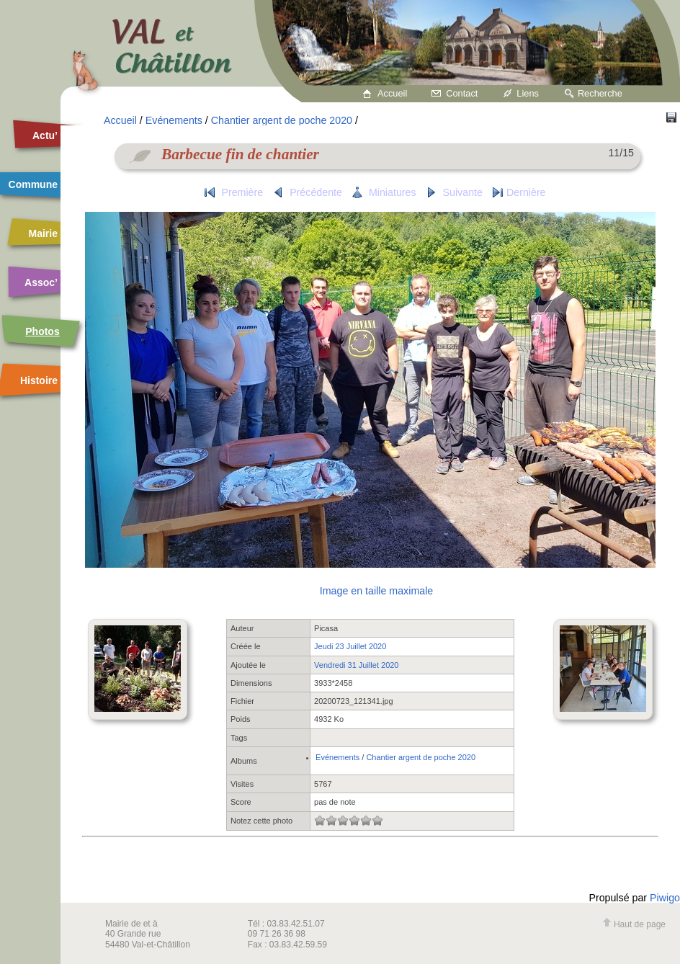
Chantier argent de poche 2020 (281, 120)
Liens (527, 93)
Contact (462, 93)
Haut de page (634, 924)
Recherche (600, 93)
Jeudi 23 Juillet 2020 (350, 646)
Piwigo (665, 897)
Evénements (174, 120)
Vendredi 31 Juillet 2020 (356, 665)
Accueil (392, 93)
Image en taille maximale (376, 591)
